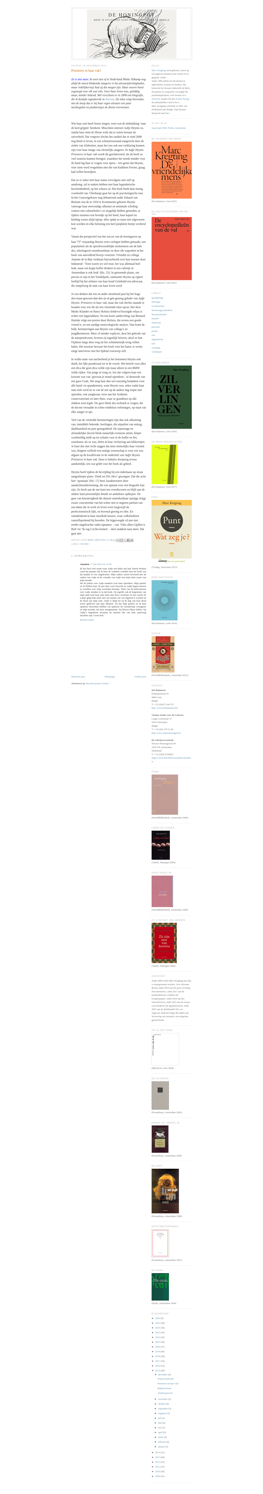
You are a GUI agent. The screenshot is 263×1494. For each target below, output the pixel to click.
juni (160, 1422)
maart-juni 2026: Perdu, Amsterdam (169, 128)
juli (160, 1418)
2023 (158, 1332)
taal (153, 343)
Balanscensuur (164, 1388)
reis (153, 335)
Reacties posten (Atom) (97, 683)
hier (167, 113)
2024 (158, 1327)
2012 (158, 1462)
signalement (157, 339)
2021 (158, 1342)
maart (161, 1437)
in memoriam (158, 306)
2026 (158, 1318)
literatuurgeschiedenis (162, 310)
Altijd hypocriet (165, 1393)
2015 (158, 1370)
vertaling (156, 347)
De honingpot (131, 15)
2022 (158, 1337)
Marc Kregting (159, 70)
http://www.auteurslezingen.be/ (166, 733)
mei (160, 1427)
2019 (158, 1351)
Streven (109, 99)
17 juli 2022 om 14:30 (101, 564)
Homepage (110, 676)
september (163, 1408)
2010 (158, 1471)
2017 (158, 1361)
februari (162, 1441)
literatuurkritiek (159, 314)
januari (161, 1446)
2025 (158, 1323)
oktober (162, 1403)
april (160, 1432)
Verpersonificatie (165, 1378)
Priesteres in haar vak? (168, 1383)
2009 (158, 1476)
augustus (162, 1413)
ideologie (156, 301)
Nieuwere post (78, 676)
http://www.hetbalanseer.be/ (165, 708)
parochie (156, 326)
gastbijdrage (157, 297)
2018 (158, 1356)
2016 (158, 1365)
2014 (158, 1452)
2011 (158, 1466)
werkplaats (157, 351)
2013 (158, 1457)
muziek (85, 544)
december (163, 1374)
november (163, 1399)
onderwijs (156, 322)
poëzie (155, 331)
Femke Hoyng (182, 98)
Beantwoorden (87, 619)
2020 (158, 1346)
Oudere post (140, 676)
